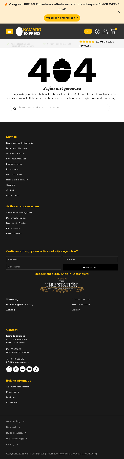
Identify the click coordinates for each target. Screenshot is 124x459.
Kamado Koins (13, 228)
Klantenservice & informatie (19, 143)
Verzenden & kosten (15, 153)
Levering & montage (16, 158)
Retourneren (12, 169)
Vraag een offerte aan (60, 17)
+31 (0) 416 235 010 (15, 359)
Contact (10, 190)
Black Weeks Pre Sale (16, 218)
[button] (9, 31)
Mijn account (12, 195)
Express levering (14, 164)
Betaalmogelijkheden (16, 148)
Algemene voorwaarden (18, 386)
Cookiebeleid (12, 402)
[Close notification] (119, 12)
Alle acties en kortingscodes (19, 212)
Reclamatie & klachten (17, 179)
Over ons (10, 185)
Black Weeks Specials (16, 223)
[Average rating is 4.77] (98, 44)
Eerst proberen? (14, 233)
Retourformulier (14, 174)
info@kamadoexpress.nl (17, 362)
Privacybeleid (12, 392)
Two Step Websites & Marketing (78, 453)
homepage (110, 98)
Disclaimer (11, 397)
